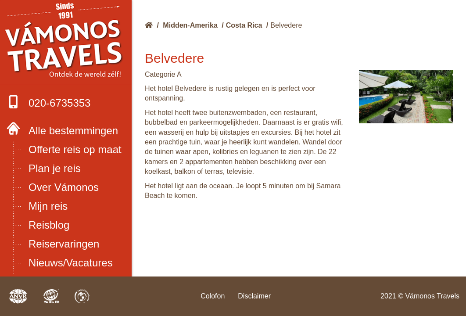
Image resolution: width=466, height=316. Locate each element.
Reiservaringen (64, 244)
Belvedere (286, 25)
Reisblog (49, 225)
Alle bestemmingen (73, 130)
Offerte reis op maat (75, 149)
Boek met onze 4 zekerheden (66, 42)
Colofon (213, 296)
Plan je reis (55, 168)
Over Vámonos (64, 187)
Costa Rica (244, 25)
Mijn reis (48, 206)
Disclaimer (254, 296)
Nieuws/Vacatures (71, 263)
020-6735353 (48, 102)
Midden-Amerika (190, 25)
